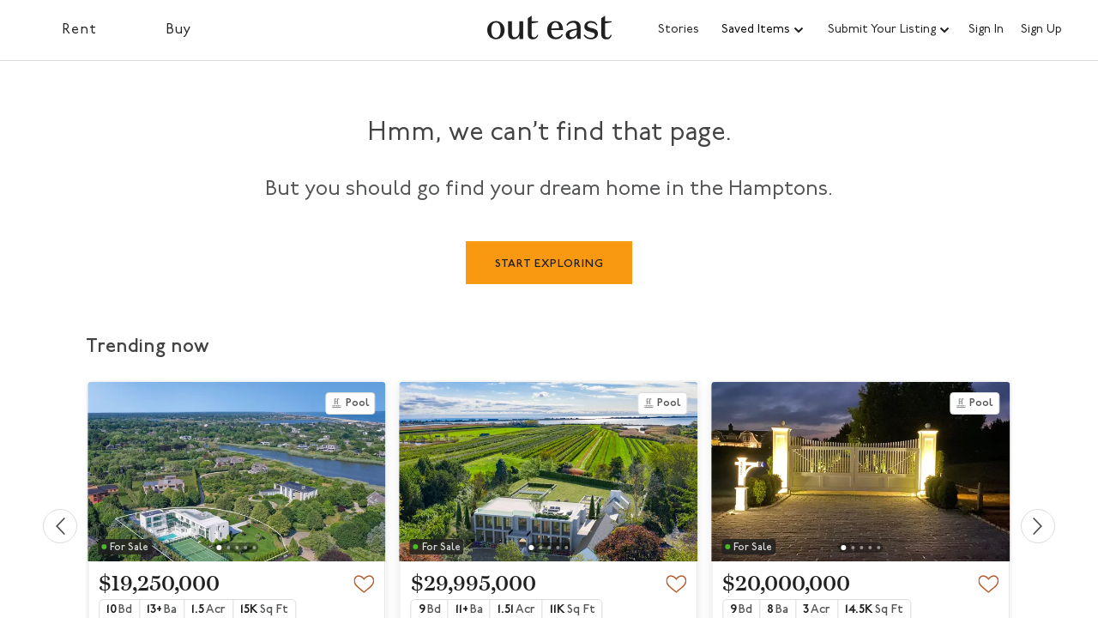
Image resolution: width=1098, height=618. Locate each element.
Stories (678, 29)
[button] (763, 30)
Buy (179, 30)
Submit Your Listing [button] (882, 29)
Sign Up (1041, 30)
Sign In (986, 30)
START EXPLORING (549, 264)
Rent (79, 30)
